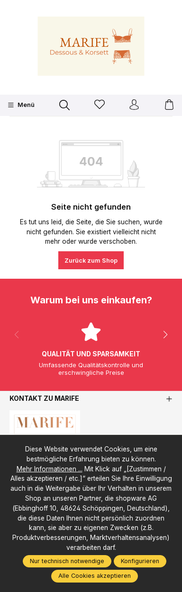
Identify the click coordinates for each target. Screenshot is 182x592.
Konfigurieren (140, 561)
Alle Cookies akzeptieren (94, 575)
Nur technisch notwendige (67, 561)
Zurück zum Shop (91, 260)
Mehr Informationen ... (49, 469)
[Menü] (21, 105)
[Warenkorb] (169, 105)
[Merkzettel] (99, 105)
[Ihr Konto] (134, 105)
